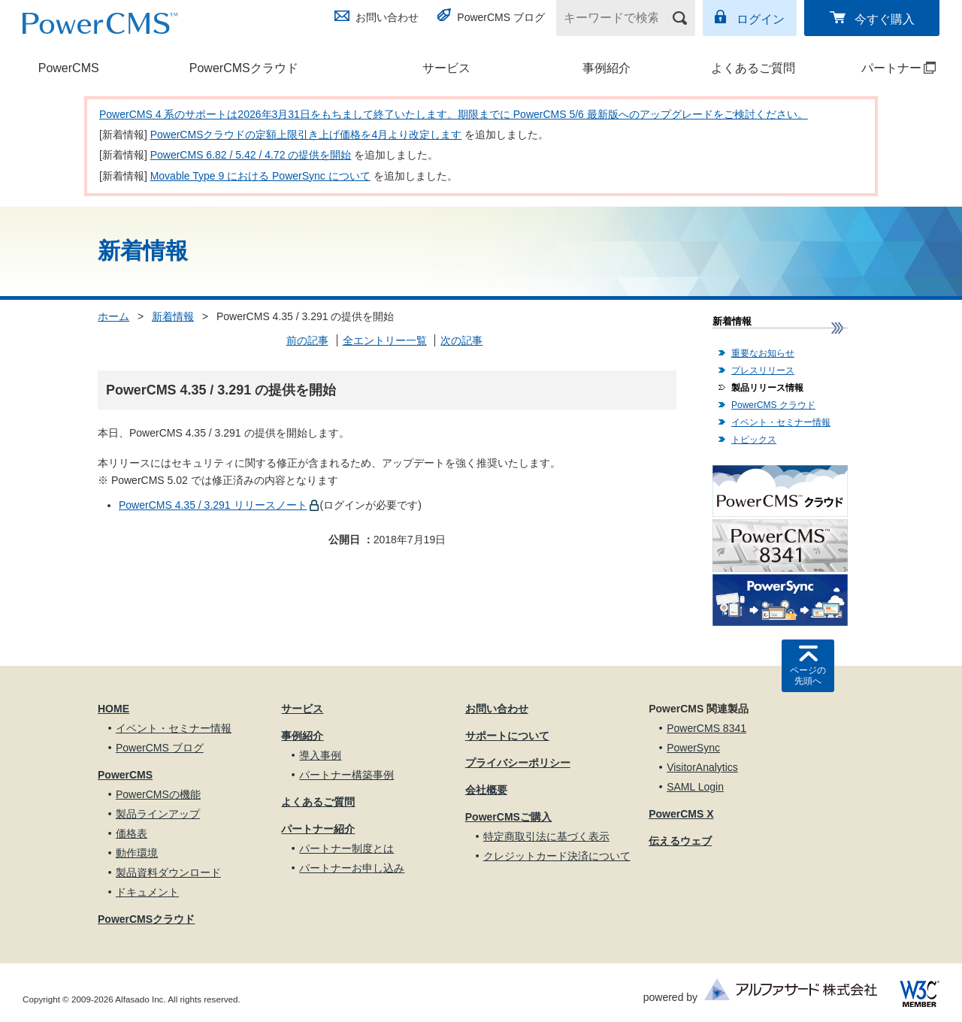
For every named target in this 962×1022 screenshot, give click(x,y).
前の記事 (307, 340)
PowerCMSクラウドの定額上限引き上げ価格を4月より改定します (306, 135)
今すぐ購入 (885, 19)
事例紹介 (606, 68)
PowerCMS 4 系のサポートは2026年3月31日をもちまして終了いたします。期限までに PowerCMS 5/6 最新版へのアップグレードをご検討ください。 (453, 114)
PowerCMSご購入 (508, 817)
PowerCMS (68, 68)
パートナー (885, 68)
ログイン (761, 19)
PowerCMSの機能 (158, 794)
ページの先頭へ (808, 675)
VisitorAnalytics (702, 767)
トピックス (753, 439)
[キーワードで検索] (616, 18)
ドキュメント (147, 892)
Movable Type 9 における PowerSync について (260, 176)
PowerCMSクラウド (243, 68)
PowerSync (693, 748)
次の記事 (461, 340)
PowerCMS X (681, 814)
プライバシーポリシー (517, 763)
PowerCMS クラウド (773, 405)
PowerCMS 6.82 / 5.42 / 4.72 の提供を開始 (251, 155)
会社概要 (486, 790)
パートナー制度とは (346, 848)
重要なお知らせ (762, 353)
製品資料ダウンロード (168, 872)
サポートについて (507, 736)
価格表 (131, 833)
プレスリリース (762, 370)
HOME (113, 709)
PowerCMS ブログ (501, 17)
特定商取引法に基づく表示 (546, 836)
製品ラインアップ (158, 814)
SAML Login (695, 787)
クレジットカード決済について (557, 856)
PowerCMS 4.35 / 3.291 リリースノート (213, 505)
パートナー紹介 (318, 829)
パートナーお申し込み (351, 868)
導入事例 (320, 755)
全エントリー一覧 (385, 340)
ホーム (113, 316)
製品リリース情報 (767, 387)
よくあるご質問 (753, 68)
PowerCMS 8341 (706, 728)
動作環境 (137, 853)
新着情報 (173, 316)
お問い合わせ (387, 17)
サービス (446, 68)
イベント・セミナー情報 (780, 422)
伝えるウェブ (680, 841)
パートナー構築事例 (346, 775)
